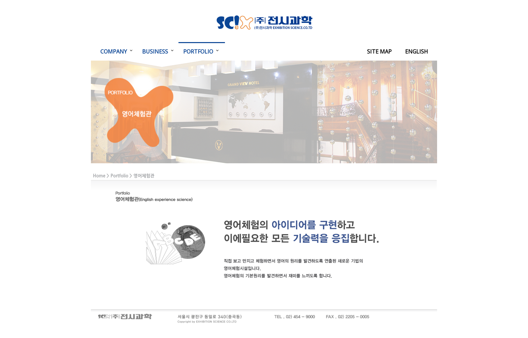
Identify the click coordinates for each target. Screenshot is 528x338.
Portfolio (119, 176)
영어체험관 (144, 176)
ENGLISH (416, 51)
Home (99, 176)
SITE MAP (379, 51)
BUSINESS (155, 51)
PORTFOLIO (198, 51)
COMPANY (113, 51)
